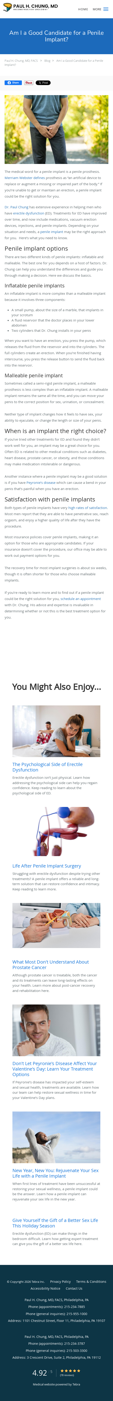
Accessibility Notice (45, 1288)
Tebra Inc (38, 1282)
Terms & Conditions (91, 1281)
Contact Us (74, 1288)
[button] (105, 9)
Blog (47, 61)
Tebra (76, 1384)
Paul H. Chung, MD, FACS (21, 61)
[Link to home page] (40, 7)
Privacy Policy (60, 1281)
